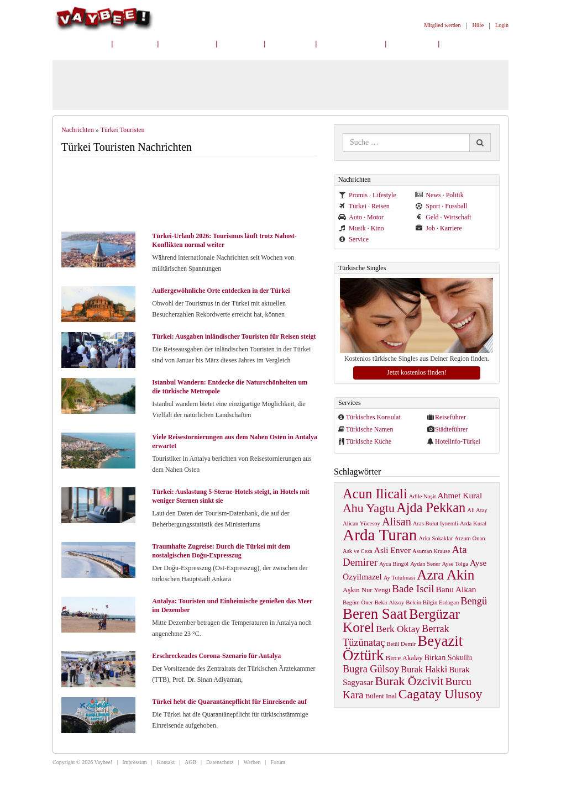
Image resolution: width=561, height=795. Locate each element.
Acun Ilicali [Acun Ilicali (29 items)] (375, 493)
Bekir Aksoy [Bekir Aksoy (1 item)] (390, 602)
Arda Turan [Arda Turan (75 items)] (380, 535)
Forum (277, 762)
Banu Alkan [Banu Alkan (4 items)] (456, 589)
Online (241, 43)
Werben (252, 762)
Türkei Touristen (123, 130)
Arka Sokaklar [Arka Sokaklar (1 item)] (435, 538)
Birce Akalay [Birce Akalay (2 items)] (404, 658)
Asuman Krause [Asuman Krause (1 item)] (431, 551)
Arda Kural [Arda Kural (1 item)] (473, 523)
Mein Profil (187, 43)
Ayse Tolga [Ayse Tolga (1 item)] (455, 564)
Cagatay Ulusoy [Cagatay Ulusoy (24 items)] (441, 694)
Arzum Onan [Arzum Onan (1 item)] (469, 538)
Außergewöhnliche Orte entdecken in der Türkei (221, 290)
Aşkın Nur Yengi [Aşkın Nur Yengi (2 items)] (366, 590)
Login (501, 25)
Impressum (134, 762)
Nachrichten (82, 43)
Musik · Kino (361, 228)
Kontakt (166, 762)
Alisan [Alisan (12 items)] (396, 521)
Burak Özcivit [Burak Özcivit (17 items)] (409, 681)
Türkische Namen (370, 429)
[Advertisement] (194, 195)
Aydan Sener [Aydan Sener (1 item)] (425, 564)
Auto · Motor (361, 217)
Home (135, 43)
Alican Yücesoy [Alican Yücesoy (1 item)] (361, 523)
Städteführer (451, 429)
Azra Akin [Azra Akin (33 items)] (445, 574)
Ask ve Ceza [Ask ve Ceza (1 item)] (358, 551)
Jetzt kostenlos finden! (417, 372)
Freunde (290, 43)
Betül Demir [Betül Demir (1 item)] (401, 644)
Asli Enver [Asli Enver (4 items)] (392, 550)
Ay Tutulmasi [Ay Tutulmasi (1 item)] (399, 578)
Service (353, 239)
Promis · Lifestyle (367, 195)
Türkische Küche (368, 441)
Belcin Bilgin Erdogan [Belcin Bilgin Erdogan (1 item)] (432, 602)
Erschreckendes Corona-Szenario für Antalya (216, 656)
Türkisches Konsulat (373, 417)
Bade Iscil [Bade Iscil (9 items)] (413, 588)
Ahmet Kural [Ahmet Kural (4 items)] (460, 495)
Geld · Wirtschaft (443, 217)
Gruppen (412, 43)
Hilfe (478, 25)
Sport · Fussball (441, 206)
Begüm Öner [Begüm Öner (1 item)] (358, 602)
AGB (190, 762)
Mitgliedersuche (351, 43)
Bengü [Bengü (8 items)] (473, 601)
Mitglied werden (442, 25)
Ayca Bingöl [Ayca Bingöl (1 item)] (393, 564)
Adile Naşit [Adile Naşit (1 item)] (422, 496)
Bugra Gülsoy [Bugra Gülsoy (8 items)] (371, 669)
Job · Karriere (438, 228)
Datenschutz (219, 762)
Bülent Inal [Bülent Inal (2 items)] (381, 696)
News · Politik (439, 195)
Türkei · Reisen (364, 206)
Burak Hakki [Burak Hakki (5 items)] (424, 669)
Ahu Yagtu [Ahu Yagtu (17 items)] (369, 508)
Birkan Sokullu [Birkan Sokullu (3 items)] (448, 657)
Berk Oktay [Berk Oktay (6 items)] (398, 629)
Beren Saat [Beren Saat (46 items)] (375, 614)
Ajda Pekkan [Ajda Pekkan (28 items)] (430, 507)
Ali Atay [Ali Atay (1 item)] (477, 510)
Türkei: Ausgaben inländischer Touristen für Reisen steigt (234, 336)
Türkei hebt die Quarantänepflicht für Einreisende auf (229, 702)
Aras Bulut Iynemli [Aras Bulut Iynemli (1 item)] (435, 523)
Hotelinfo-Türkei (457, 441)
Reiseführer (450, 417)
